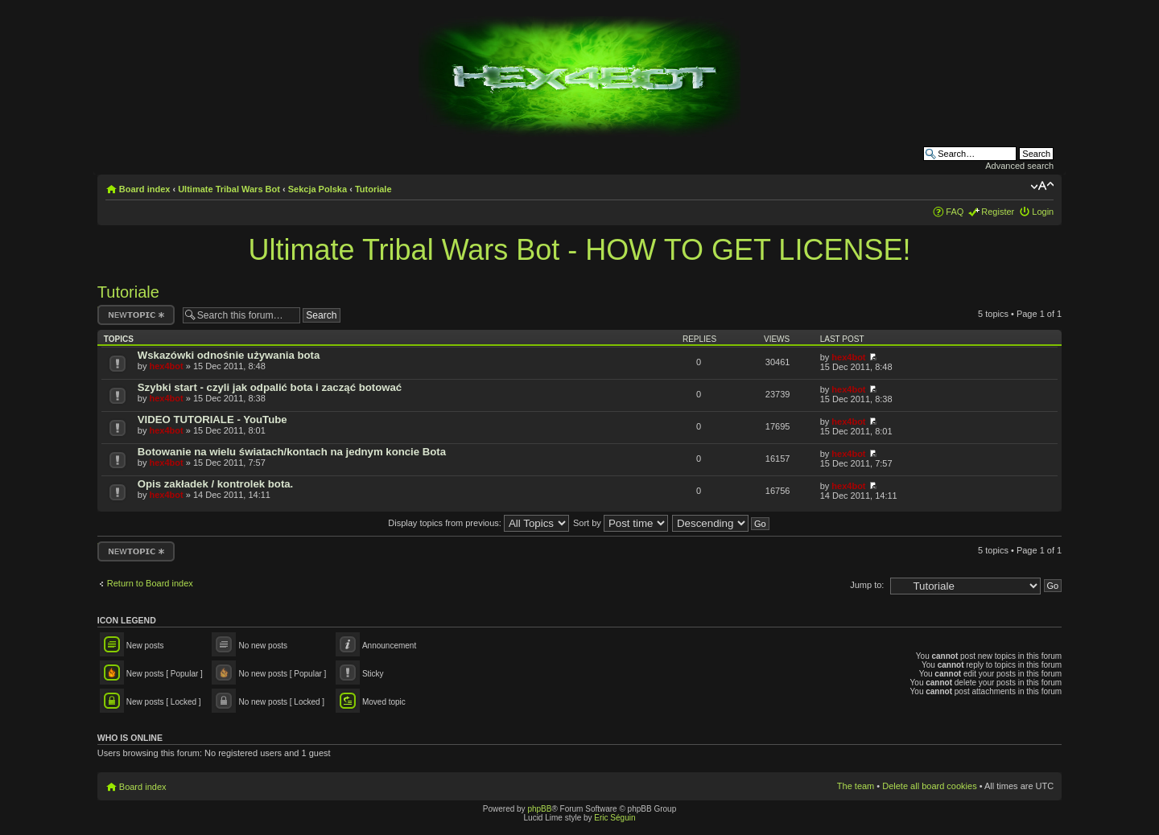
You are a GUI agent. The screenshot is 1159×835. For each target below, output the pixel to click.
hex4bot (166, 366)
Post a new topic (136, 315)
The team (855, 786)
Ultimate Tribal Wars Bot (229, 189)
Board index (145, 189)
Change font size (1042, 186)
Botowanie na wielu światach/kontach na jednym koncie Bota (292, 452)
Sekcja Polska (317, 189)
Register (997, 211)
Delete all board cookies (929, 786)
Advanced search (1019, 166)
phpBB (539, 808)
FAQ (954, 211)
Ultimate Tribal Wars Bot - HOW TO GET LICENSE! (580, 249)
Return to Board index (150, 583)
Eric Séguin (614, 817)
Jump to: (867, 585)
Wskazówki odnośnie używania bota (229, 355)
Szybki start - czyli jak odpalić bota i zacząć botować (270, 387)
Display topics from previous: (478, 523)
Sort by (620, 523)
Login (1043, 211)
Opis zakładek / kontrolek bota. (215, 484)
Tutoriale (373, 189)
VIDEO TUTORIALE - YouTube (212, 419)
